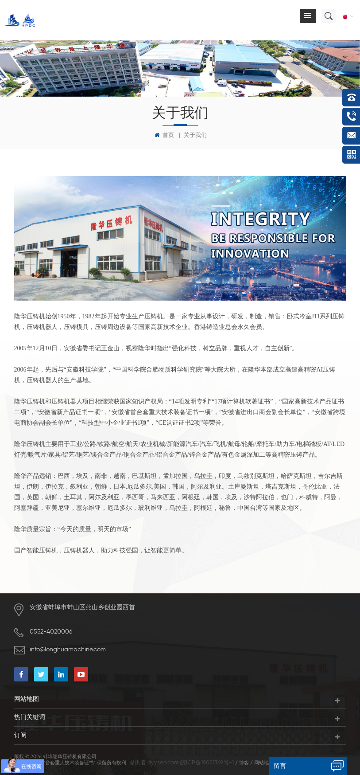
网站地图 (264, 762)
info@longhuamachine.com (68, 649)
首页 (164, 135)
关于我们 (195, 135)
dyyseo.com (163, 763)
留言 (280, 766)
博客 (244, 762)
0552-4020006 (51, 632)
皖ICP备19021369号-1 (207, 763)
